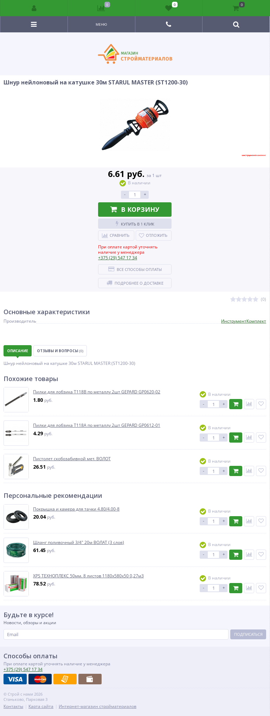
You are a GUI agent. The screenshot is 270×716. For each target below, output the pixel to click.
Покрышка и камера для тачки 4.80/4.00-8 (76, 509)
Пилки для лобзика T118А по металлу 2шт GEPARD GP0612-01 (96, 425)
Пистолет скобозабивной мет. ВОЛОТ (72, 459)
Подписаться (248, 634)
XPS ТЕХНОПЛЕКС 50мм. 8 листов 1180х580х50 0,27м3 (88, 576)
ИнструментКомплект (243, 321)
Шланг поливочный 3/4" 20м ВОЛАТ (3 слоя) (78, 542)
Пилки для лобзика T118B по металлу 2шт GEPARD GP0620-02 (96, 392)
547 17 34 (117, 258)
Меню (101, 24)
